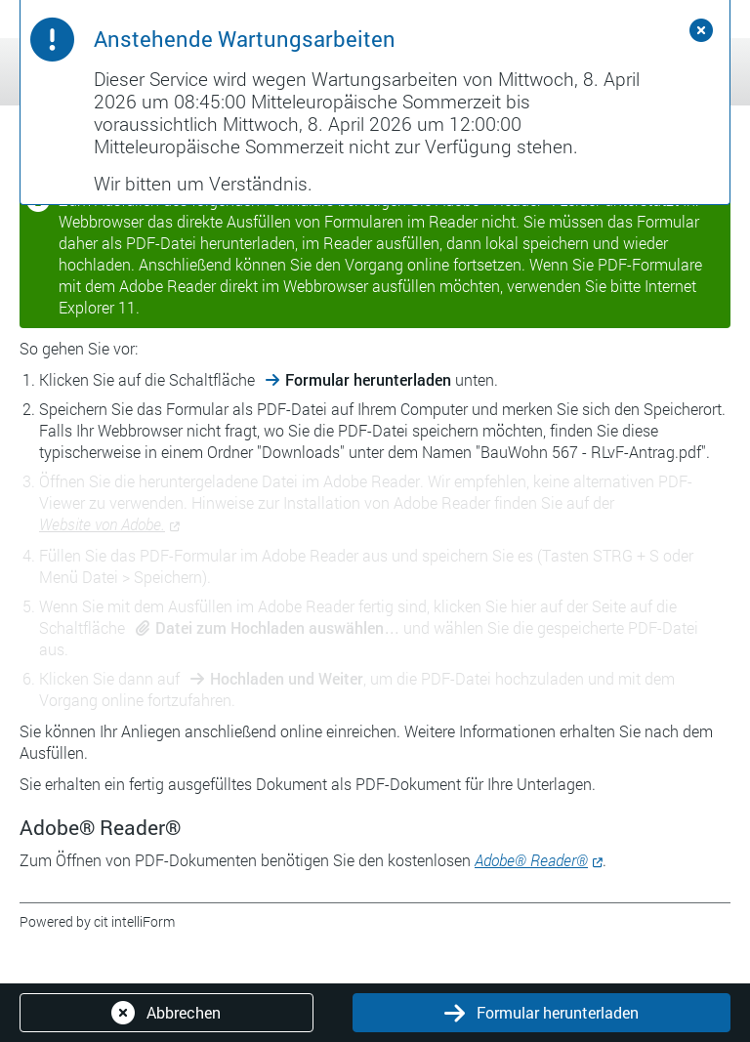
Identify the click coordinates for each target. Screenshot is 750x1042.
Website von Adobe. (102, 524)
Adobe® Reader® (531, 860)
